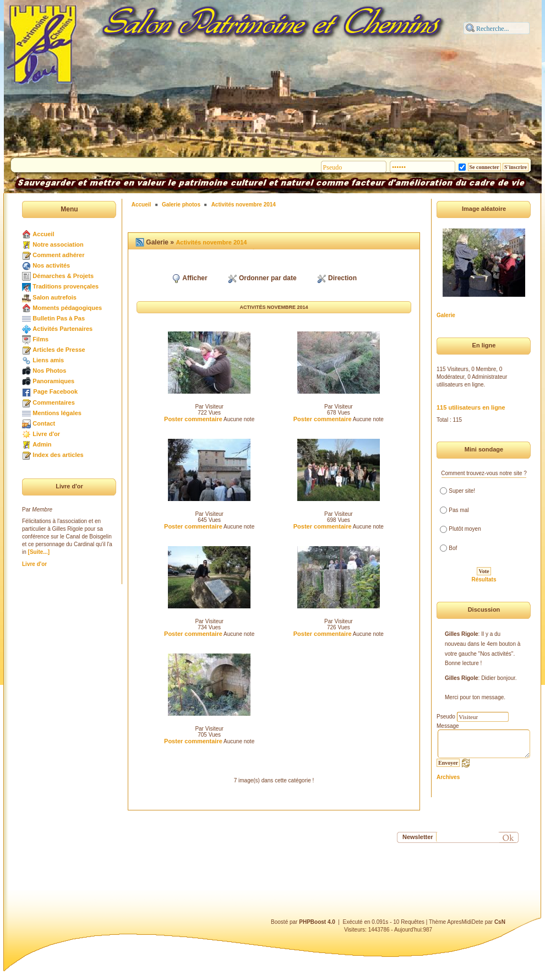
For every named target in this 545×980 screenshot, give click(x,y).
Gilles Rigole (461, 634)
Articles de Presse (58, 349)
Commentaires (53, 402)
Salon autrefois (54, 297)
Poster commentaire (193, 419)
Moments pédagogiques (67, 307)
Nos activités (51, 265)
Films (40, 339)
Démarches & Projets (63, 276)
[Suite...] (39, 552)
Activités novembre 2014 (243, 205)
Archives (448, 777)
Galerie (446, 315)
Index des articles (57, 454)
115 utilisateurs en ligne (471, 407)
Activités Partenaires (62, 328)
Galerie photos (181, 205)
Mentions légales (56, 413)
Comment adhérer (58, 255)
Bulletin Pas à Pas (58, 318)
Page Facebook (55, 391)
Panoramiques (53, 381)
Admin (41, 444)
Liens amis (48, 360)
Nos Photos (49, 370)
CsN (499, 922)
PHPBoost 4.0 (317, 922)
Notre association (57, 244)
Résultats (483, 579)
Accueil (43, 234)
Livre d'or (46, 434)
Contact (43, 423)
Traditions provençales (65, 286)
